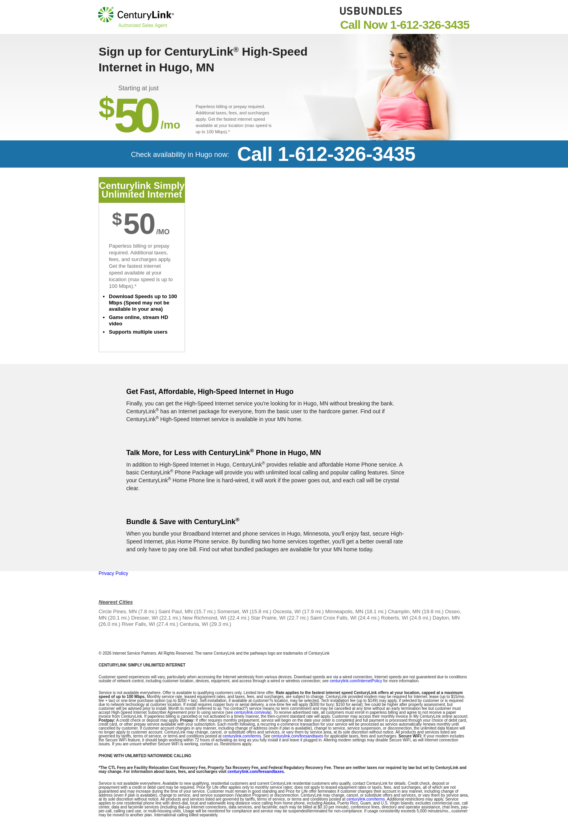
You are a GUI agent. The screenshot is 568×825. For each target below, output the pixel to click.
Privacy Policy (113, 573)
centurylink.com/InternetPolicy (356, 681)
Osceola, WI (287, 611)
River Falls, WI (138, 624)
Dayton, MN (446, 618)
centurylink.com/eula (252, 712)
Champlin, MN (404, 611)
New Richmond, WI (204, 618)
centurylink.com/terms (241, 736)
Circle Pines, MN (118, 611)
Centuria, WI (193, 624)
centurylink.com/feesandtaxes (297, 736)
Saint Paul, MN (176, 611)
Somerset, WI (232, 611)
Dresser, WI (144, 618)
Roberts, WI (394, 618)
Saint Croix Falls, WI (333, 618)
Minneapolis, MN (344, 611)
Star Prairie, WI (268, 618)
